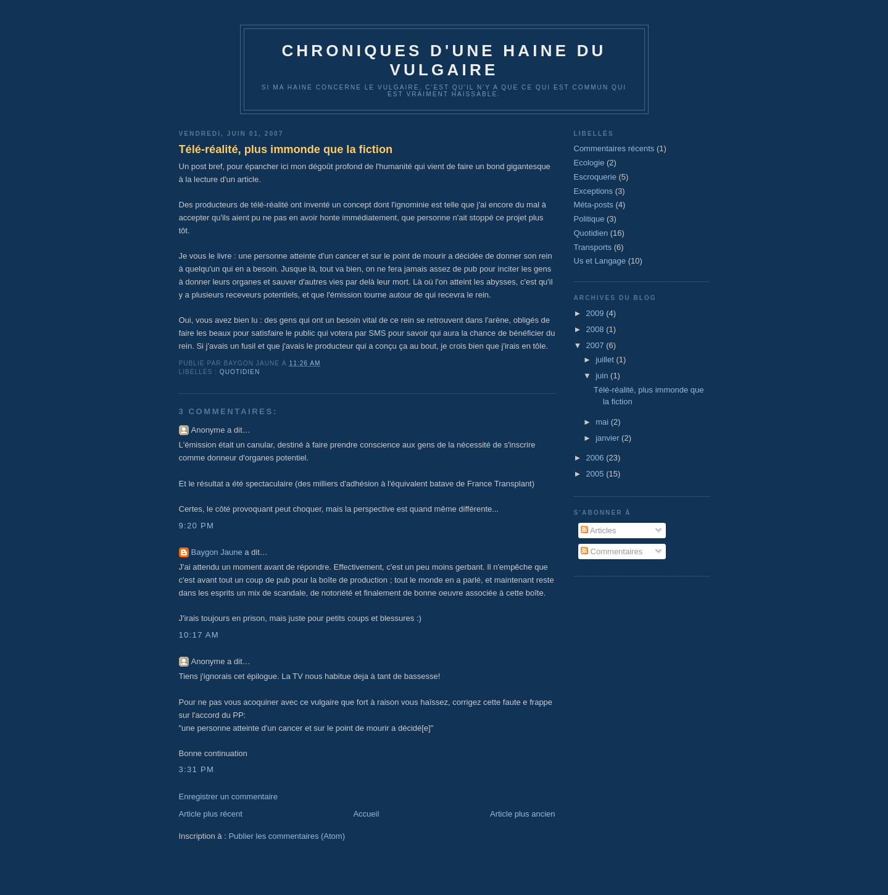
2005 (596, 473)
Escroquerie (595, 176)
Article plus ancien (522, 813)
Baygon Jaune (217, 552)
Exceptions (593, 191)
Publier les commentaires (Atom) (286, 836)
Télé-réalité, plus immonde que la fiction (286, 149)
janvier (608, 438)
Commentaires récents (614, 148)
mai (603, 422)
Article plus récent (211, 813)
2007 (596, 345)
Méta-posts (593, 204)
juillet (605, 359)
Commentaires (611, 551)
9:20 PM (197, 525)
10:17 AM (199, 634)
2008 (596, 329)
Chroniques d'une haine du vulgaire (443, 60)
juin (602, 375)
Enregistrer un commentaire (228, 796)
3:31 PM (197, 769)
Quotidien (240, 371)
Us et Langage (600, 260)
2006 (596, 457)
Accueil (366, 813)
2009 (596, 313)
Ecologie (589, 162)
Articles (598, 530)
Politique (589, 218)
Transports (593, 247)
